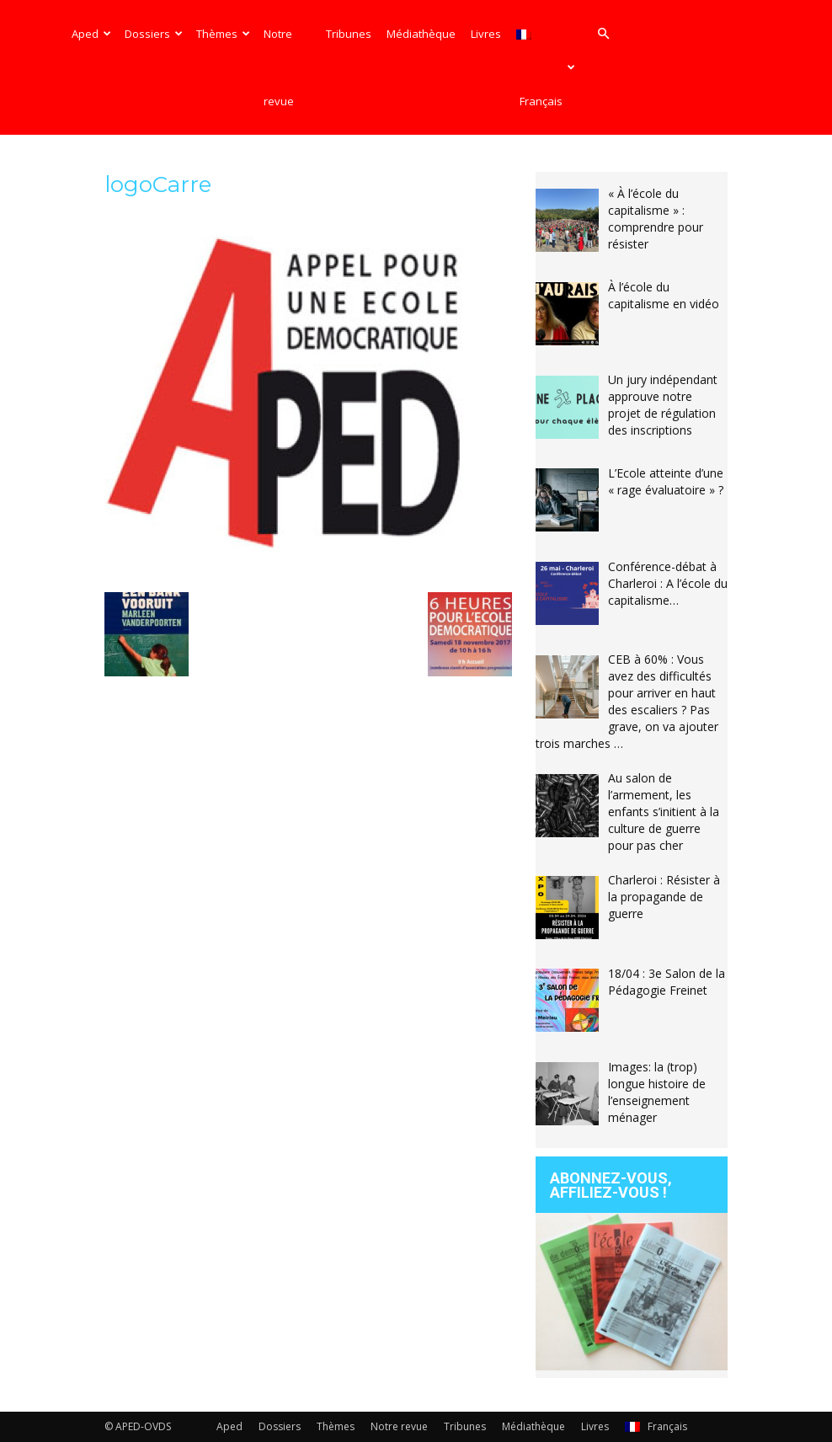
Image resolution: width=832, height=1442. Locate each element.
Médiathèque (421, 33)
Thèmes (223, 33)
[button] (603, 34)
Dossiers (154, 33)
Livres (486, 33)
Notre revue (279, 67)
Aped (91, 33)
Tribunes (348, 33)
